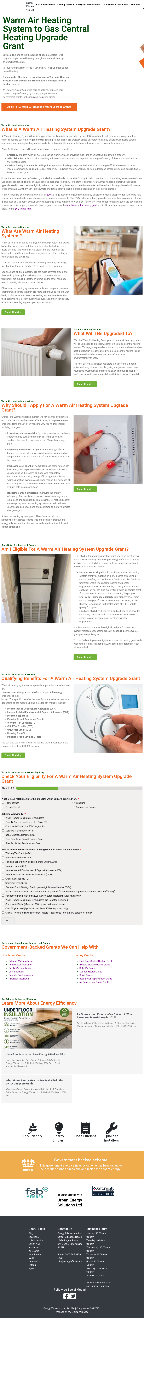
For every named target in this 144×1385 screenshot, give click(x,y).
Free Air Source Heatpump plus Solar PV (26, 822)
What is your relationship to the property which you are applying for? (40, 799)
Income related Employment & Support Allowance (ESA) (33, 870)
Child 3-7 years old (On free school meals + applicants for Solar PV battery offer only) (49, 912)
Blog (31, 1233)
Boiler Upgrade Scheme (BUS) (20, 835)
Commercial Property (87, 807)
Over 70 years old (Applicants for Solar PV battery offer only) (36, 908)
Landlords (135, 5)
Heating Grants (64, 5)
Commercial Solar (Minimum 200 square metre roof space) (35, 904)
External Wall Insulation (21, 961)
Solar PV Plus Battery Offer (19, 830)
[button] (39, 107)
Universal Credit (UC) (16, 883)
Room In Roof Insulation (21, 975)
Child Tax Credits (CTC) (17, 878)
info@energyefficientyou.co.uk (72, 1261)
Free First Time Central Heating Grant (24, 839)
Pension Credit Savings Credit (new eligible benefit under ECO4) (38, 887)
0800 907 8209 (73, 1254)
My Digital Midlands (78, 1312)
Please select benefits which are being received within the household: (41, 849)
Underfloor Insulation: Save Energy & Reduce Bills (35, 1054)
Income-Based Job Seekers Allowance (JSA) (28, 874)
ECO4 (49, 194)
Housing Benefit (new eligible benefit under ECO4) (31, 861)
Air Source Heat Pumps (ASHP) (35, 1254)
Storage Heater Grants (90, 971)
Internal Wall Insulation (20, 964)
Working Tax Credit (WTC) (18, 853)
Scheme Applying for (13, 814)
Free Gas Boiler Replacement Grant (23, 843)
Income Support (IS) (15, 866)
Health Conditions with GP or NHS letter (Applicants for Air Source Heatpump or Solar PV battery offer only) (60, 891)
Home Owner (12, 803)
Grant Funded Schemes (114, 5)
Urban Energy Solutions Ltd (69, 1202)
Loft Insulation (16, 971)
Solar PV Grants (87, 968)
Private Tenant (12, 807)
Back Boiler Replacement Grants (95, 978)
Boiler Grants (86, 975)
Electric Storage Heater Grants (94, 964)
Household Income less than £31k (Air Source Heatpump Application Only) (43, 895)
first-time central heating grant (81, 205)
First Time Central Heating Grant (95, 961)
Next (8, 920)
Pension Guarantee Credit (18, 857)
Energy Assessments (87, 5)
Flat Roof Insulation (19, 978)
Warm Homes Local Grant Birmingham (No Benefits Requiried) (37, 900)
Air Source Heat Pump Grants (94, 982)
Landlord (80, 803)
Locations (34, 1237)
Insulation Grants (44, 5)
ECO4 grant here (22, 208)
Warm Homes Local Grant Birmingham (24, 818)
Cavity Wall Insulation (20, 968)
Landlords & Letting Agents (35, 1265)
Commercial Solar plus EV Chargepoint (25, 826)
